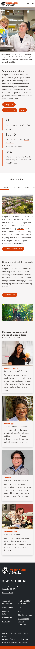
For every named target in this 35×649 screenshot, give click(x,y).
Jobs (19, 607)
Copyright (6, 633)
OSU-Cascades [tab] (16, 187)
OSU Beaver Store (25, 615)
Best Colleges (10, 129)
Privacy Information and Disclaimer (16, 639)
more (12, 59)
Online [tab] (26, 187)
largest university (18, 160)
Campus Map (7, 607)
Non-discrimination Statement (14, 642)
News (20, 611)
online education (17, 141)
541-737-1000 (7, 593)
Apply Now (9, 104)
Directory (6, 621)
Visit (22, 110)
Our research (10, 295)
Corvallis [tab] (5, 187)
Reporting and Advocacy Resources (23, 621)
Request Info (10, 110)
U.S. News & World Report (14, 146)
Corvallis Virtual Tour (13, 249)
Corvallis (20, 228)
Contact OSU (7, 618)
